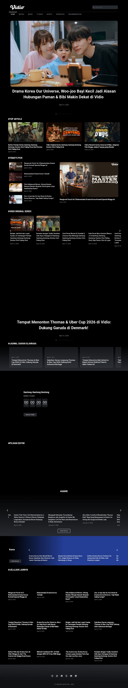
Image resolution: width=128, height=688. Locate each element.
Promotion (60, 14)
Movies (21, 14)
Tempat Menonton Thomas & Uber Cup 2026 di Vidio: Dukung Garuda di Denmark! (25, 362)
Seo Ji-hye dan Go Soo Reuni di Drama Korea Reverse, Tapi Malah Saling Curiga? (39, 197)
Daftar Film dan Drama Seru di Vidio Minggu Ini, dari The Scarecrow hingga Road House (19, 654)
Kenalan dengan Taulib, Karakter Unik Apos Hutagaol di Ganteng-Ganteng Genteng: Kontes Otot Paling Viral (106, 655)
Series (30, 14)
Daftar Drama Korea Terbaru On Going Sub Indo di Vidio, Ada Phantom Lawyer (99, 558)
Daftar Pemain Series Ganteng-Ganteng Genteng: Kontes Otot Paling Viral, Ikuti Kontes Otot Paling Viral (25, 147)
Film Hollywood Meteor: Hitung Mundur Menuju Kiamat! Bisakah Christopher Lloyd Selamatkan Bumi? (39, 186)
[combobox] (105, 7)
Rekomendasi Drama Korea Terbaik (36, 174)
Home (13, 14)
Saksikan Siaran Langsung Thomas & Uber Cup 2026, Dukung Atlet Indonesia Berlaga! (61, 362)
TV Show (39, 14)
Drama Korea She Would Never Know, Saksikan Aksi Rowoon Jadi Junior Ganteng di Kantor (41, 558)
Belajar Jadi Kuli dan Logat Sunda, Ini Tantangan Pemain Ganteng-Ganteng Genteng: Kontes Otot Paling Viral (78, 625)
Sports (49, 14)
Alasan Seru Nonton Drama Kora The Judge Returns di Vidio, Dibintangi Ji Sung (70, 558)
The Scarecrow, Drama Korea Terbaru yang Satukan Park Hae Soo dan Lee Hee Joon (77, 654)
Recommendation (75, 14)
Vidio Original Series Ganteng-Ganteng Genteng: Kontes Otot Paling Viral (63, 146)
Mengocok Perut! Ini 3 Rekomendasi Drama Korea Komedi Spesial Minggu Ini (39, 164)
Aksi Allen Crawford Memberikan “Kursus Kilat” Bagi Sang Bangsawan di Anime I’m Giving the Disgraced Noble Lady (98, 517)
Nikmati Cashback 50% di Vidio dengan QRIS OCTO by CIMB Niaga (49, 653)
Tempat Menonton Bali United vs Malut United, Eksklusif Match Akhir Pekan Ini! (95, 362)
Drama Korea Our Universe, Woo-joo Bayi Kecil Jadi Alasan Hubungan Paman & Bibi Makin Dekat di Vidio (49, 625)
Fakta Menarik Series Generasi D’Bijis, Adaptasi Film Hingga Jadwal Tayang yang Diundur (102, 146)
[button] (10, 231)
